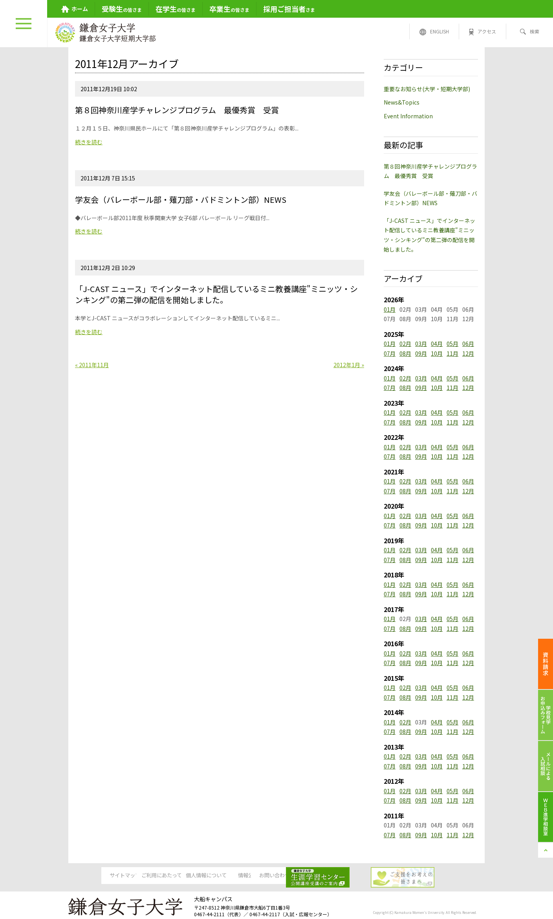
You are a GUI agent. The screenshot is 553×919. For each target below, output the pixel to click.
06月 (468, 343)
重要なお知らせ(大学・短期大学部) (427, 89)
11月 (452, 353)
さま (289, 9)
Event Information (408, 116)
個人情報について (216, 876)
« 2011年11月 (92, 365)
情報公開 (276, 876)
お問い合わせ (336, 876)
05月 (452, 343)
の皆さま (122, 9)
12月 (468, 353)
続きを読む (89, 142)
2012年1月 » (348, 365)
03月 (421, 343)
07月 (390, 353)
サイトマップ (95, 876)
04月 (437, 343)
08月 (405, 353)
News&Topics (401, 102)
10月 (437, 353)
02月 (405, 343)
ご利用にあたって (156, 876)
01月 (390, 309)
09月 (421, 353)
